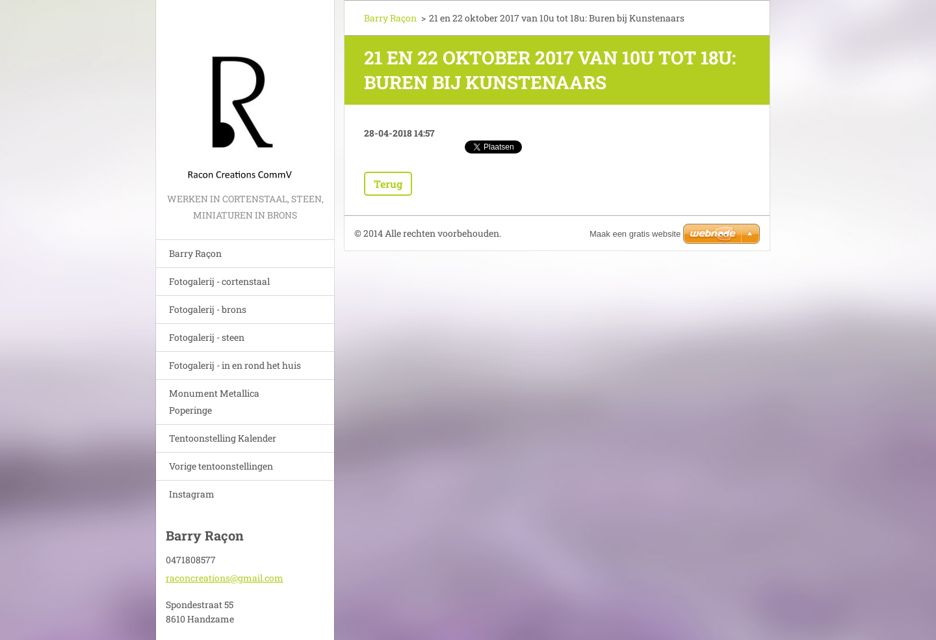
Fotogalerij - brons (207, 309)
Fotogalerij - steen (206, 337)
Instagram (191, 494)
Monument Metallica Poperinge (214, 401)
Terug (388, 184)
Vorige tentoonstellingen (221, 466)
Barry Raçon (195, 253)
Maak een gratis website (635, 234)
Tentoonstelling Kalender (222, 438)
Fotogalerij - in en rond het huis (235, 365)
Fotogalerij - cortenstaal (219, 281)
